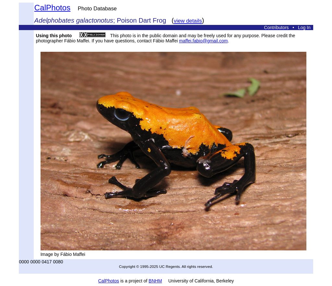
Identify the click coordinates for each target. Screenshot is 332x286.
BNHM (155, 280)
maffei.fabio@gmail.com (203, 40)
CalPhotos (52, 7)
